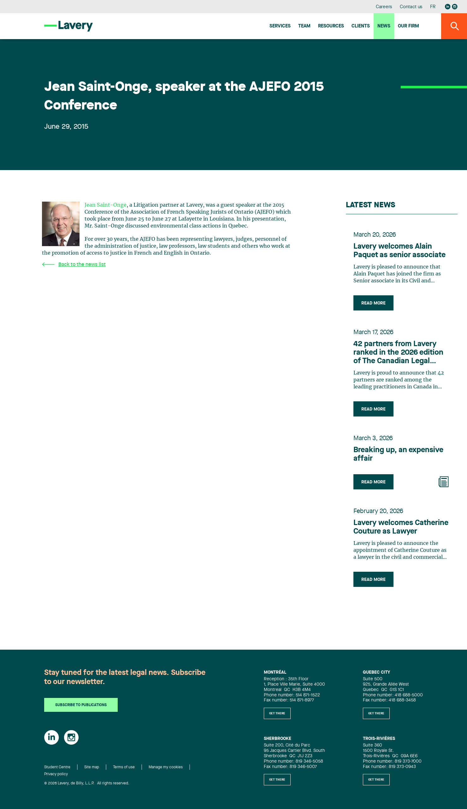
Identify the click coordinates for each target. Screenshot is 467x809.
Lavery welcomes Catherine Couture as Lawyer (400, 527)
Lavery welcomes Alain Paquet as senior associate (399, 251)
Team (304, 26)
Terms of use (124, 767)
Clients (361, 26)
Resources (331, 26)
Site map (91, 767)
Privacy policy (56, 774)
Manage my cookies (166, 767)
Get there (277, 713)
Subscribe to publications (81, 705)
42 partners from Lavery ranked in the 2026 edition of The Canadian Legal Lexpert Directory (398, 353)
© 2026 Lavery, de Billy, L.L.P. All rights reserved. (86, 783)
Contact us (411, 7)
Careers (384, 7)
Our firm (408, 26)
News (383, 26)
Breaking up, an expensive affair (398, 454)
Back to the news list (74, 264)
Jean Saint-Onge (106, 205)
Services (280, 26)
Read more (373, 303)
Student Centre (57, 767)
